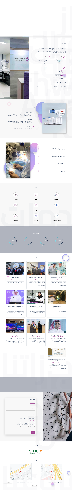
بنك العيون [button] (62, 171)
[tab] (51, 149)
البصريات (18, 424)
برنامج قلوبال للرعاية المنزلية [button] (58, 149)
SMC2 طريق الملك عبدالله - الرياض (24, 482)
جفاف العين (18, 426)
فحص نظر (32, 426)
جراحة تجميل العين (24, 424)
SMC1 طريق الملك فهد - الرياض (55, 482)
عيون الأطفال (25, 426)
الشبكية (18, 423)
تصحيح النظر (32, 424)
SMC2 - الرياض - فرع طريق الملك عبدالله (27, 418)
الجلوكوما (26, 423)
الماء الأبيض (32, 423)
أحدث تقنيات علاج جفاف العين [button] (58, 156)
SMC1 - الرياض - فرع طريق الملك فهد (27, 417)
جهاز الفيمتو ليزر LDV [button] (60, 163)
